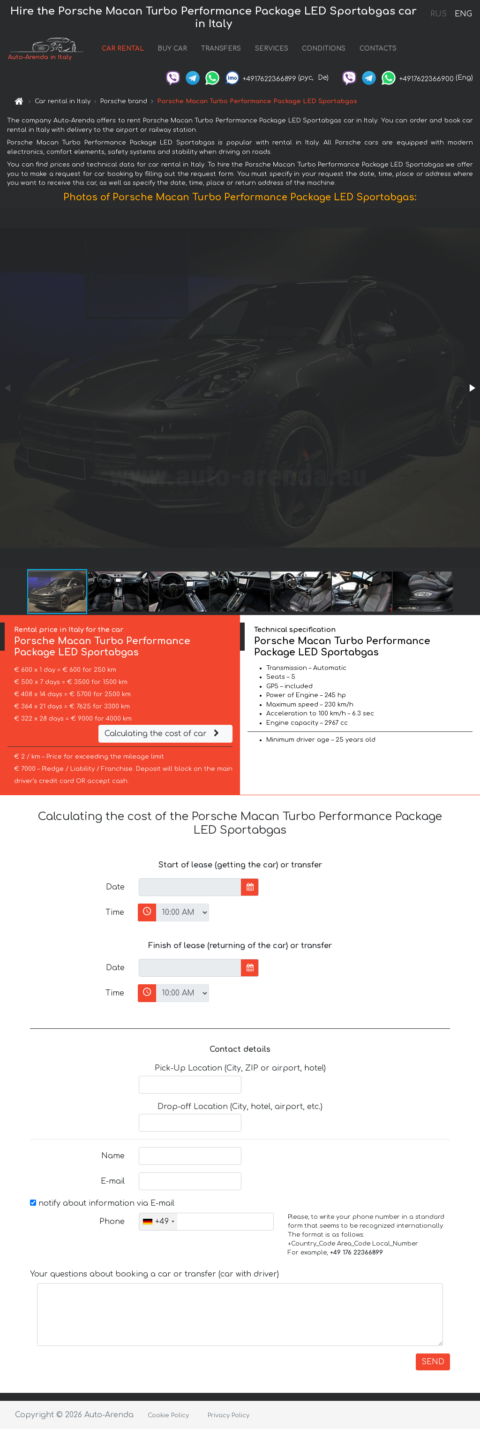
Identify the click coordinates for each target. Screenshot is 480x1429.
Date (115, 887)
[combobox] (158, 1221)
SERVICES (271, 48)
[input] (190, 887)
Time (114, 912)
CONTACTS (378, 48)
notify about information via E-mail (102, 1203)
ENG (463, 14)
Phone (112, 1221)
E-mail (113, 1181)
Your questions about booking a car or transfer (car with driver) (154, 1274)
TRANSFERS (221, 48)
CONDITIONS (323, 48)
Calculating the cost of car (163, 734)
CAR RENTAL (123, 48)
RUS (438, 14)
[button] (471, 387)
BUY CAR (172, 48)
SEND (432, 1362)
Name (113, 1156)
